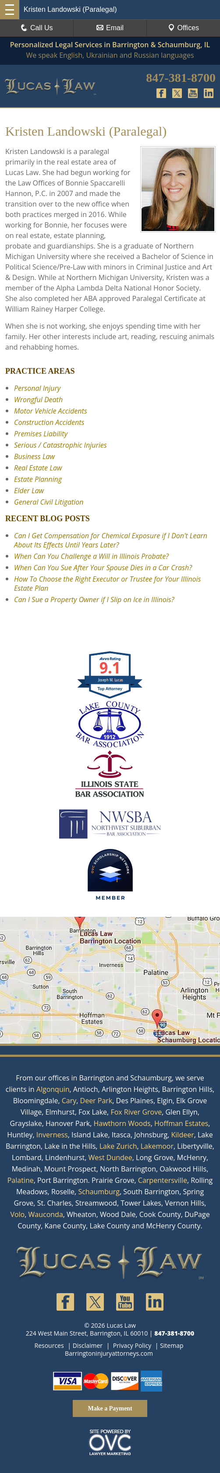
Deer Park (96, 1100)
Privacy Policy (132, 1345)
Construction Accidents (49, 422)
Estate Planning (38, 479)
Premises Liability (40, 433)
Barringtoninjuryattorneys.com (109, 1353)
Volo (17, 1214)
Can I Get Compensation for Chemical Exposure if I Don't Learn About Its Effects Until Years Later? (110, 540)
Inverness (52, 1135)
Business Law (34, 456)
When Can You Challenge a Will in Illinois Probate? (91, 556)
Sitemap (171, 1345)
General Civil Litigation (49, 502)
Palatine (20, 1180)
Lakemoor (157, 1146)
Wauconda (45, 1214)
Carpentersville (162, 1180)
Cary (69, 1100)
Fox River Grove (136, 1112)
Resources (49, 1345)
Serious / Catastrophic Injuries (60, 445)
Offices (183, 28)
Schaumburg (99, 1191)
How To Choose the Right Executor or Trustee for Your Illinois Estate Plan (107, 583)
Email (110, 28)
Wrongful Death (38, 399)
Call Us (37, 28)
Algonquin (53, 1089)
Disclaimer (88, 1345)
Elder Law (29, 490)
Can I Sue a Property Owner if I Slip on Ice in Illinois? (94, 599)
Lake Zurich (118, 1146)
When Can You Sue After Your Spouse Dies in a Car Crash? (103, 567)
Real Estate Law (38, 468)
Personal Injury (37, 388)
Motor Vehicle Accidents (50, 411)
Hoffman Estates (181, 1123)
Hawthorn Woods (121, 1123)
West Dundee (110, 1157)
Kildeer (182, 1135)
